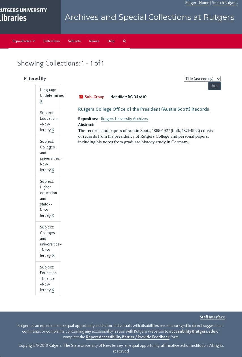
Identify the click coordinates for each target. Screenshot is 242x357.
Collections (51, 41)
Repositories (24, 41)
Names (94, 41)
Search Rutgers (225, 3)
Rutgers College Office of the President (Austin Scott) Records (143, 109)
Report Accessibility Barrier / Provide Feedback (127, 337)
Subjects (74, 41)
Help (111, 41)
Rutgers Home (197, 3)
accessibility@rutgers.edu (192, 331)
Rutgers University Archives (124, 119)
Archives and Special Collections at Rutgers (149, 17)
